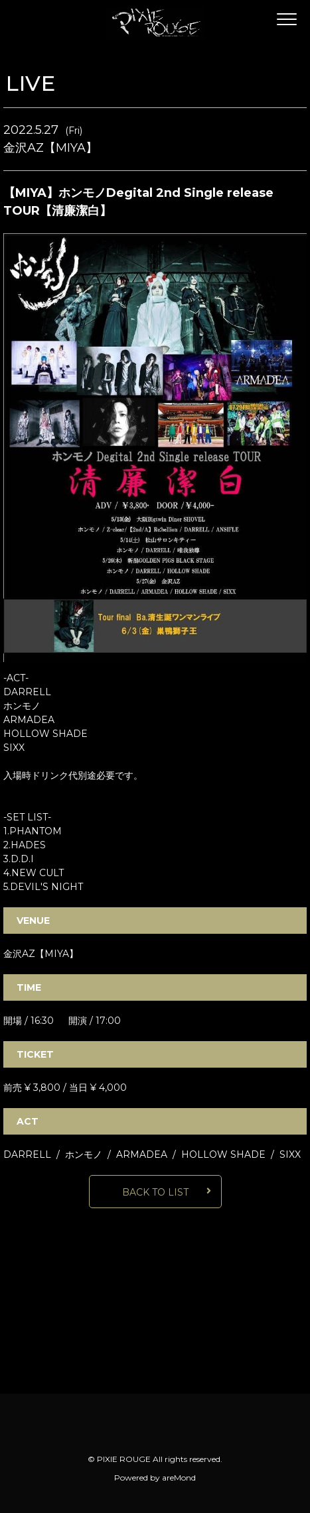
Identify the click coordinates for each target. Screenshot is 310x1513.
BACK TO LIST (155, 1192)
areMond (179, 1478)
